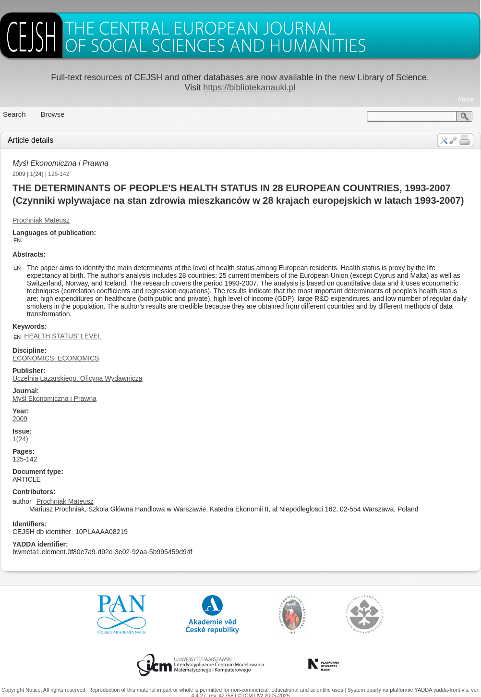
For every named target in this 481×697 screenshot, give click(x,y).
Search (14, 114)
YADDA (423, 690)
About (465, 99)
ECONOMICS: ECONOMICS (55, 358)
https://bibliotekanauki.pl (249, 87)
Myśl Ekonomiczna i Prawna (60, 163)
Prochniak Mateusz (41, 220)
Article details (30, 140)
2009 (18, 174)
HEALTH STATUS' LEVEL (62, 336)
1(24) (37, 174)
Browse (53, 114)
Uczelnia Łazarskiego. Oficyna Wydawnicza (77, 378)
